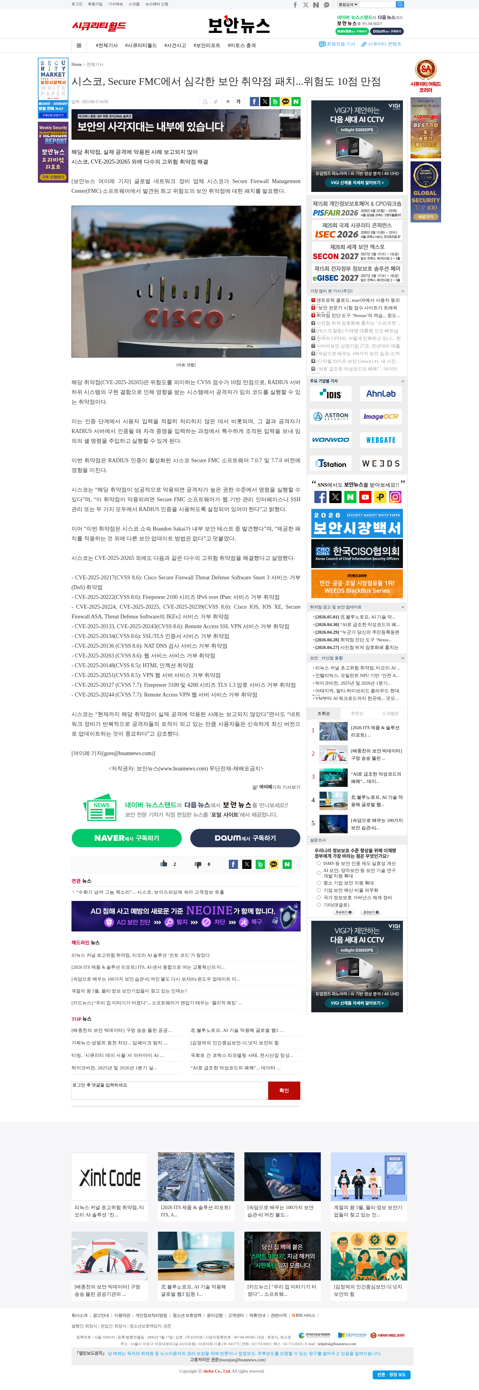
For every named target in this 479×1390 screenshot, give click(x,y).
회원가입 (95, 4)
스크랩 (134, 4)
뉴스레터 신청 (156, 4)
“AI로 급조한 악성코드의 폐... (357, 624)
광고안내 (101, 1315)
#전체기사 (107, 45)
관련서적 (279, 1315)
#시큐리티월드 (141, 45)
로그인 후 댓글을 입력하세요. (169, 1091)
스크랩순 (390, 713)
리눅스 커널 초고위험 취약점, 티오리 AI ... (357, 667)
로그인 (76, 4)
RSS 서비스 (305, 1315)
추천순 (357, 713)
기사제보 (115, 4)
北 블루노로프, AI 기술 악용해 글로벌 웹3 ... (237, 1030)
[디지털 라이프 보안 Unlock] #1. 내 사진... (358, 361)
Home (76, 64)
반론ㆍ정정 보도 (391, 1375)
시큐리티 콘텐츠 (384, 43)
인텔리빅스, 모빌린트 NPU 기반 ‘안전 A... (357, 675)
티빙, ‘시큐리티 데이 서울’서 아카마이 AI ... (117, 1055)
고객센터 (236, 1315)
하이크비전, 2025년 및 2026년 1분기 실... (114, 1067)
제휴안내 (257, 1315)
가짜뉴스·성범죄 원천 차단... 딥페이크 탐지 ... (119, 1042)
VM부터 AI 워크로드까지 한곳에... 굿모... (357, 698)
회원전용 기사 (341, 43)
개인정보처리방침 (151, 1315)
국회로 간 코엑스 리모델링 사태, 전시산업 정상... (242, 1055)
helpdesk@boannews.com (337, 1344)
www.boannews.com (183, 768)
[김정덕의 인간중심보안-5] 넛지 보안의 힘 (235, 1042)
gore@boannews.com (128, 753)
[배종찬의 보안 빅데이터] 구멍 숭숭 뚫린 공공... (121, 1030)
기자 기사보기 (277, 787)
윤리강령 (215, 1315)
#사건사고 (175, 45)
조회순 (323, 713)
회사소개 (79, 1315)
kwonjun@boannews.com (242, 1360)
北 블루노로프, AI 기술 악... (355, 616)
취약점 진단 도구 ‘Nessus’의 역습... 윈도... (358, 315)
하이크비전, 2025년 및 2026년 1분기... (353, 683)
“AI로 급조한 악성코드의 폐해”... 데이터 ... (236, 1067)
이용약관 (122, 1315)
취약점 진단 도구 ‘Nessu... (353, 639)
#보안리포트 (207, 45)
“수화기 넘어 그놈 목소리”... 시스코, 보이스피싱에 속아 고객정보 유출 (150, 892)
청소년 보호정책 (187, 1315)
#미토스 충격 (242, 45)
